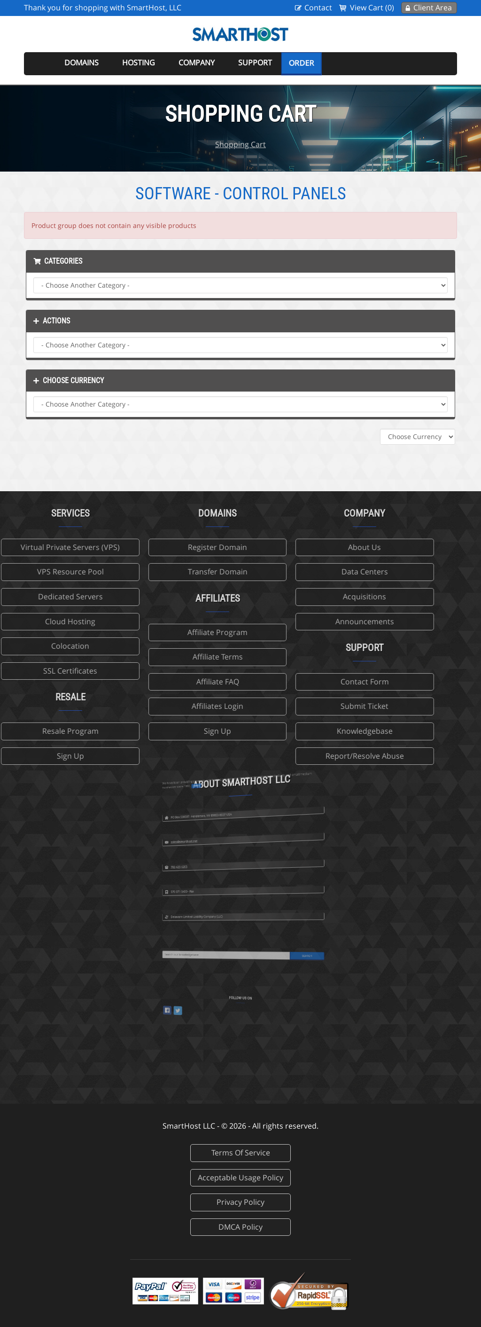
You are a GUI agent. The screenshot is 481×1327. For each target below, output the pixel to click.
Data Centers (315, 571)
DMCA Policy (240, 1227)
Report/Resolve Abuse (315, 756)
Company (196, 62)
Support (255, 62)
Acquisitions (315, 596)
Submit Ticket (316, 706)
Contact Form (315, 681)
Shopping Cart (240, 144)
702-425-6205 (216, 838)
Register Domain (168, 547)
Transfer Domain (168, 571)
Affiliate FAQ (168, 681)
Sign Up (168, 731)
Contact (318, 7)
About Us (315, 547)
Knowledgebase (315, 731)
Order (301, 63)
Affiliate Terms (168, 657)
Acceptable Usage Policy (240, 1177)
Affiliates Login (168, 706)
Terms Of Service (240, 1152)
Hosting (138, 62)
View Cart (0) (372, 7)
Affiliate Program (169, 632)
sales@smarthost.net (218, 812)
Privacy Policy (240, 1202)
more (224, 753)
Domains (81, 62)
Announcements (315, 621)
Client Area (432, 7)
